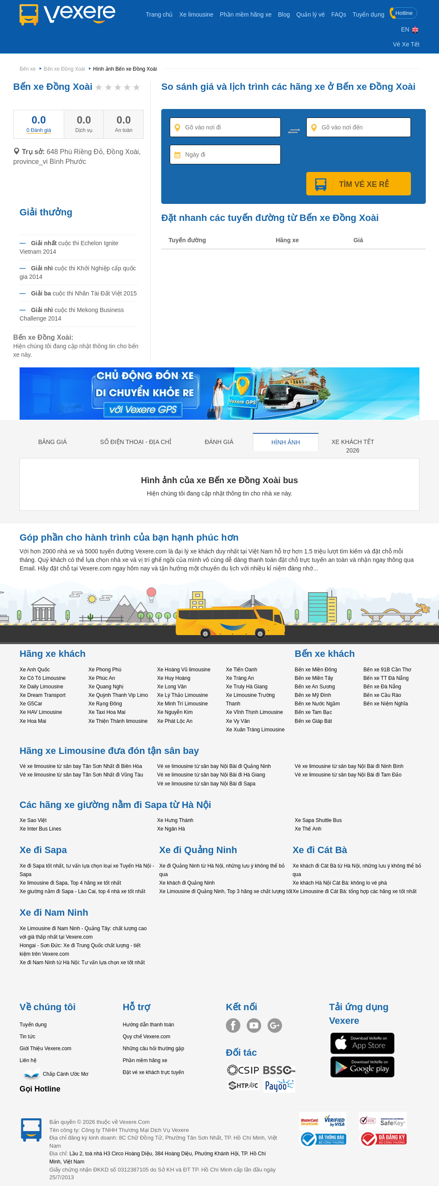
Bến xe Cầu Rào (382, 695)
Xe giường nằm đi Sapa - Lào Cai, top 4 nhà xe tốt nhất (82, 891)
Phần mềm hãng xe (246, 14)
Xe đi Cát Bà (320, 850)
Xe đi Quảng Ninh (198, 850)
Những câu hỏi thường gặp (153, 1048)
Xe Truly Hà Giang (247, 687)
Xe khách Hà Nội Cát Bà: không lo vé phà (340, 883)
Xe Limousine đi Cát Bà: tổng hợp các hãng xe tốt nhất (355, 891)
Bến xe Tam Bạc (313, 712)
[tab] (38, 130)
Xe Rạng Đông (105, 704)
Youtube (254, 1025)
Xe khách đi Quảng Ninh (186, 883)
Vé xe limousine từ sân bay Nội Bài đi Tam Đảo (348, 775)
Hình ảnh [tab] (285, 442)
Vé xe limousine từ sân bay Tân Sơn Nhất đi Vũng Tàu (81, 775)
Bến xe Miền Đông (316, 670)
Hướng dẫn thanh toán (148, 1025)
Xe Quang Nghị (105, 687)
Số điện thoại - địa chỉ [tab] (135, 441)
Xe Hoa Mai (33, 721)
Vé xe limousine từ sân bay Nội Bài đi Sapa (206, 784)
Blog (284, 14)
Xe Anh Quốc (35, 670)
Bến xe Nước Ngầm (317, 704)
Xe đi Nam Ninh (54, 912)
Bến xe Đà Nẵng (382, 687)
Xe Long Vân (171, 687)
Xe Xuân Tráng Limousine (255, 730)
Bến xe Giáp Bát (313, 721)
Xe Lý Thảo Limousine (182, 695)
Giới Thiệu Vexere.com (45, 1048)
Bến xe (28, 69)
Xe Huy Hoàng (173, 678)
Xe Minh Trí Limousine (182, 704)
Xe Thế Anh (308, 829)
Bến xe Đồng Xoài (64, 69)
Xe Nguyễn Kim (175, 712)
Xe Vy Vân (238, 721)
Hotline (402, 13)
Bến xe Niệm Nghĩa (385, 704)
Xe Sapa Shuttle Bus (318, 820)
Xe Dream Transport (43, 695)
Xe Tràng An (240, 678)
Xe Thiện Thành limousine (118, 721)
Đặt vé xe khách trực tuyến (153, 1072)
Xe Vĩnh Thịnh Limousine (254, 712)
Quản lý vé (310, 14)
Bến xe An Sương (315, 687)
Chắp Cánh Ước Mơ (54, 1074)
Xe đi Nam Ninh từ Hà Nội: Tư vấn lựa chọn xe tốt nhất (82, 962)
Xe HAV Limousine (41, 712)
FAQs (338, 14)
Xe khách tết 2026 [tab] (352, 446)
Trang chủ (159, 14)
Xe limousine (196, 14)
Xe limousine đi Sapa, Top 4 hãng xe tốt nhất (70, 883)
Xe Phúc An (101, 678)
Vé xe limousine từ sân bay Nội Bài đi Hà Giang (211, 775)
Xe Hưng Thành (175, 820)
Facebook (233, 1025)
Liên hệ (28, 1060)
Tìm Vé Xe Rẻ (358, 184)
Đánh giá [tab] (219, 441)
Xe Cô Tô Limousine (43, 678)
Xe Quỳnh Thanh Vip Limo (118, 695)
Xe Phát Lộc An (174, 721)
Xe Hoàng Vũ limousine (183, 670)
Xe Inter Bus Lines (40, 829)
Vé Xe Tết (406, 44)
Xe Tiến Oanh (241, 670)
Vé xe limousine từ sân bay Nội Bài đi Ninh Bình (349, 766)
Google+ (275, 1025)
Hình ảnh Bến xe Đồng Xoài (125, 69)
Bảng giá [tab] (52, 441)
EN (410, 29)
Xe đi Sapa (43, 850)
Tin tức (27, 1037)
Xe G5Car (31, 704)
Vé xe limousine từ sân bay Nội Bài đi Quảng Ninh (214, 766)
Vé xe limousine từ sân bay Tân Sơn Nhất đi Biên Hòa (81, 766)
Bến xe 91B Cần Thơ (387, 670)
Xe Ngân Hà (171, 829)
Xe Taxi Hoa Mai (106, 712)
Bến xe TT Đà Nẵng (385, 678)
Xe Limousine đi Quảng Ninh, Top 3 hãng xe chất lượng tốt (225, 891)
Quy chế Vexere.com (147, 1037)
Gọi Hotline (40, 1089)
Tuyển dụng (369, 14)
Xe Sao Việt (33, 820)
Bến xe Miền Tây (314, 678)
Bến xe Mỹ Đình (313, 695)
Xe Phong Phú (104, 670)
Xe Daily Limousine (41, 687)
